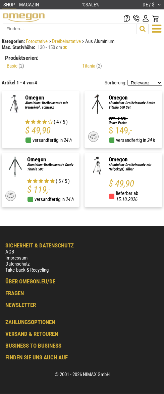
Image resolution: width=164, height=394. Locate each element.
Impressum (16, 258)
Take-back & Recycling (27, 270)
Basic (15, 66)
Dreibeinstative (67, 41)
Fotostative (37, 41)
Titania (92, 66)
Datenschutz (17, 264)
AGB (9, 252)
